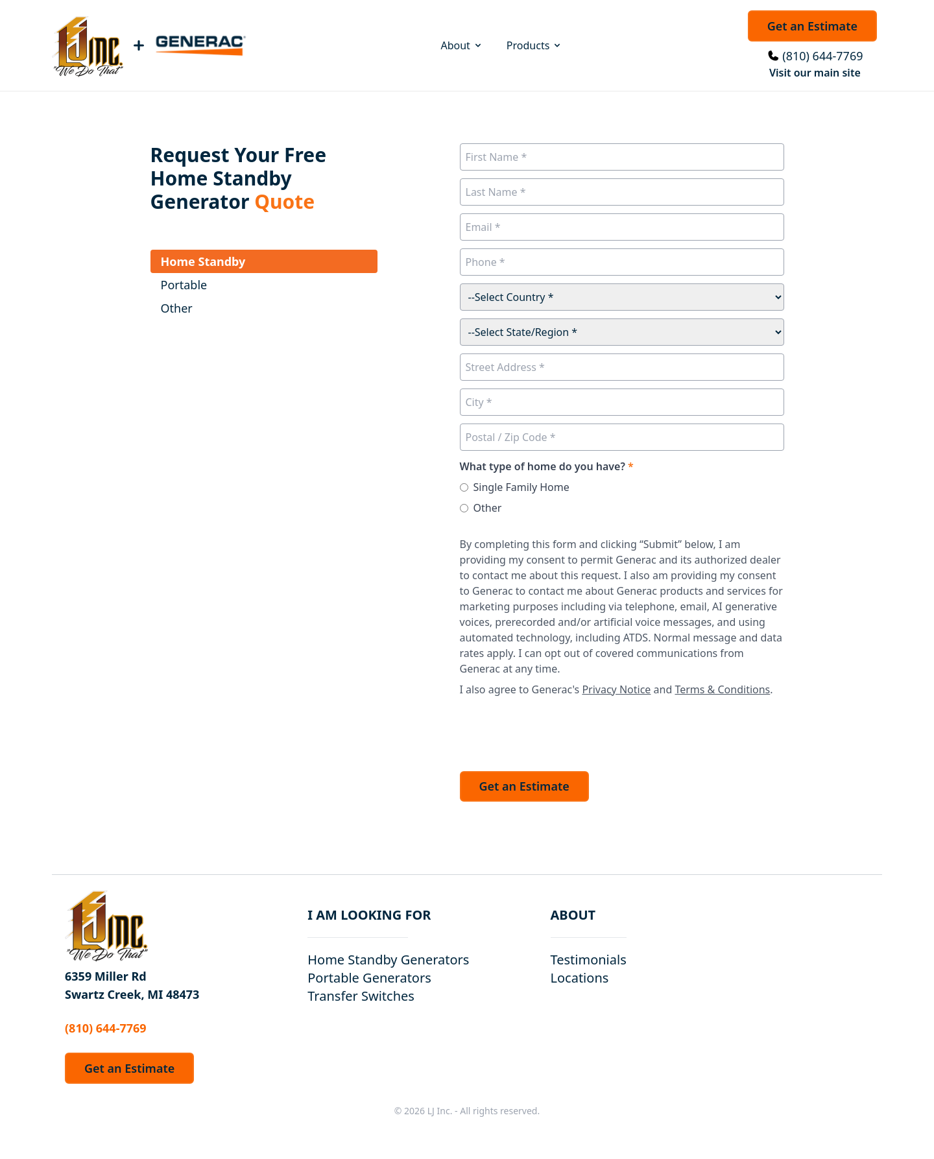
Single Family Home (521, 487)
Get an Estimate (812, 26)
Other (487, 508)
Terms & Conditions (722, 689)
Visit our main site (815, 73)
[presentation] (558, 730)
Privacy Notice (616, 689)
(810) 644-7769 (822, 56)
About (461, 45)
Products (535, 45)
